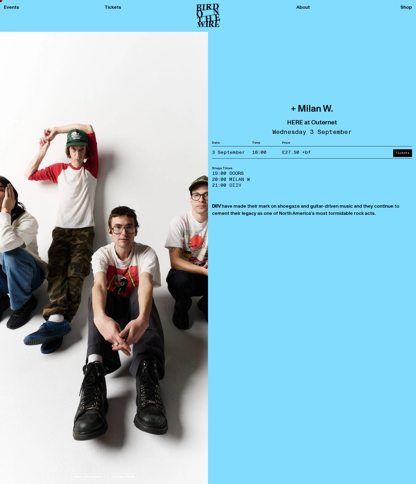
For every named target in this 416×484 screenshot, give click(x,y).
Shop (406, 7)
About (303, 7)
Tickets (113, 7)
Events (11, 7)
